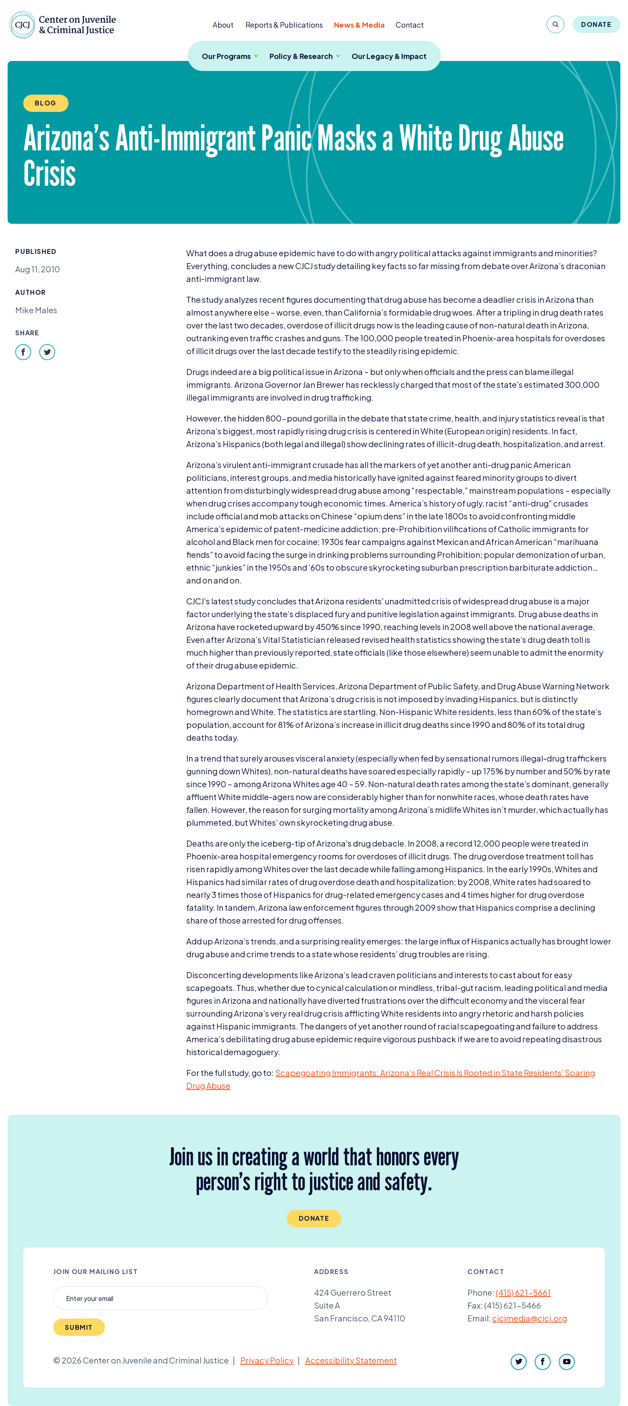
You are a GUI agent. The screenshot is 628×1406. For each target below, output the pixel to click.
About (223, 24)
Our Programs (230, 56)
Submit (79, 1327)
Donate (596, 24)
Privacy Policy (267, 1360)
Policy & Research (305, 56)
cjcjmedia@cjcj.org (529, 1318)
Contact (410, 24)
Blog (45, 103)
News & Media (359, 24)
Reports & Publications (284, 24)
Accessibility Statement (351, 1360)
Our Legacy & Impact (389, 56)
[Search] (555, 24)
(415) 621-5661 (523, 1292)
